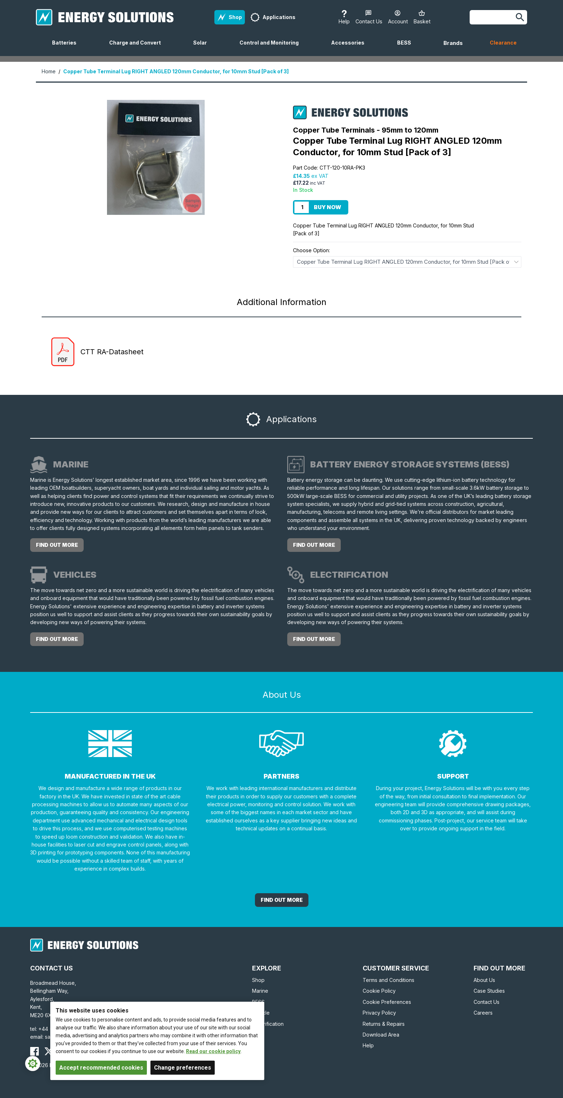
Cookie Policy (379, 991)
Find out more (57, 545)
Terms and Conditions (388, 980)
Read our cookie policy (213, 1051)
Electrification (268, 1024)
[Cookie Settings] (32, 1063)
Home (49, 71)
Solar (203, 48)
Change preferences (182, 1067)
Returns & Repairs (384, 1024)
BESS (407, 48)
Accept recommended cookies (101, 1067)
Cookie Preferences (387, 1002)
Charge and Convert (138, 48)
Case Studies (489, 991)
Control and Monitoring (271, 48)
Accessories (350, 48)
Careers (483, 1013)
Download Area (381, 1035)
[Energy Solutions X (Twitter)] (49, 1051)
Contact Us (486, 1002)
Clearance (503, 43)
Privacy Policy (379, 1013)
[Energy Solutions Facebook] (34, 1051)
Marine (260, 991)
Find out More (282, 900)
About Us (484, 980)
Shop (258, 980)
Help (368, 1045)
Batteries (67, 48)
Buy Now (327, 207)
